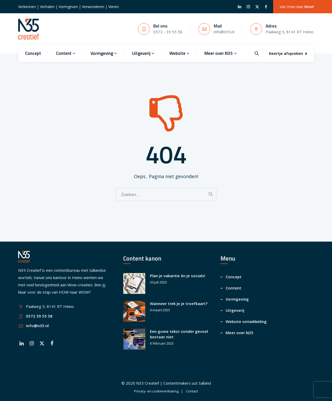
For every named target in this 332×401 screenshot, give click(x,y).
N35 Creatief (147, 383)
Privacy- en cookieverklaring (156, 391)
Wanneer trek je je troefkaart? (179, 303)
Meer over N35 (220, 53)
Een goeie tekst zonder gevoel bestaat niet (179, 334)
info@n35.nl (37, 325)
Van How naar (297, 6)
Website (179, 53)
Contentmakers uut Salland (187, 383)
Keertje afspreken (288, 53)
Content (65, 53)
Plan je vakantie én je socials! (177, 275)
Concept (33, 53)
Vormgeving (104, 53)
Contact (192, 391)
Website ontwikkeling (246, 321)
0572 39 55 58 (39, 316)
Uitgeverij (143, 53)
